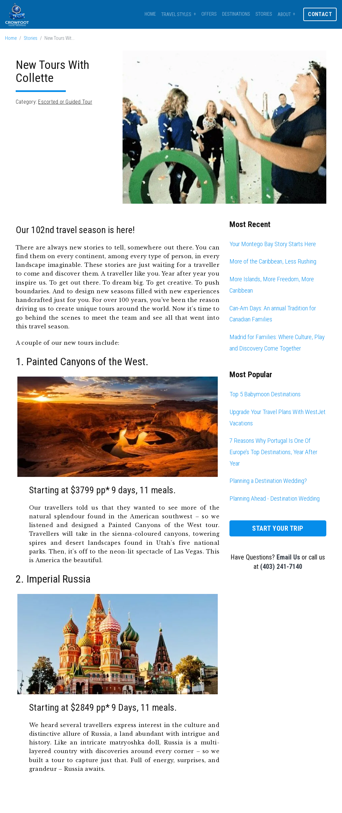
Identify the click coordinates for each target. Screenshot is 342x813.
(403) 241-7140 (281, 567)
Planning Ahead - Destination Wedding (274, 498)
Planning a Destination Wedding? (268, 481)
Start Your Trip (278, 528)
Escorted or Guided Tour (65, 102)
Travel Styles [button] (176, 14)
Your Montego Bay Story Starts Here (272, 244)
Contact (320, 14)
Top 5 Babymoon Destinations (265, 394)
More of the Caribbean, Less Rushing (272, 261)
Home (150, 14)
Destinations (236, 14)
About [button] (284, 14)
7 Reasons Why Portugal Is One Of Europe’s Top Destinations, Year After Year (273, 452)
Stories (263, 14)
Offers (209, 14)
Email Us (288, 557)
